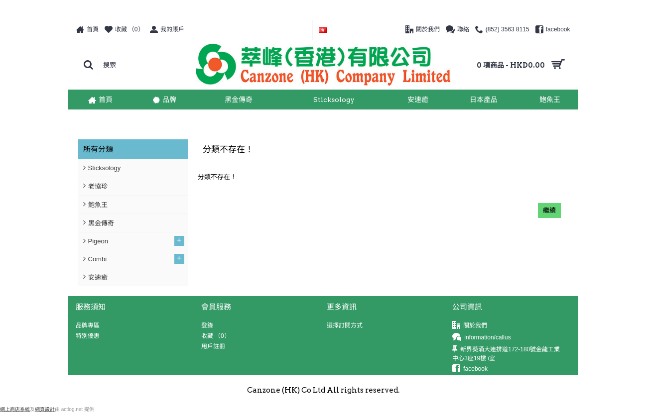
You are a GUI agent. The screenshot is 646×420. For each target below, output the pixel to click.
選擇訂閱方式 (345, 325)
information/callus (481, 337)
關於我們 (469, 325)
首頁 (82, 119)
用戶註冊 (213, 346)
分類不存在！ (112, 119)
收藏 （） (215, 335)
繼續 (549, 210)
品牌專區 (88, 325)
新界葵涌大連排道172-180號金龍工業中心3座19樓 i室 (506, 353)
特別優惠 (88, 335)
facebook (470, 369)
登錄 (207, 325)
